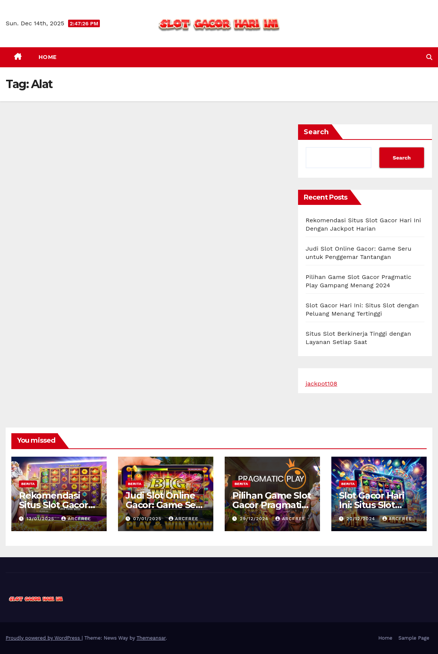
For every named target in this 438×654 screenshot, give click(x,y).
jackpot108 (321, 383)
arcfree (76, 518)
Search (316, 132)
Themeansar (151, 638)
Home (48, 57)
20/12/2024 (361, 518)
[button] (429, 57)
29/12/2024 (255, 518)
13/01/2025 (41, 518)
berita (28, 484)
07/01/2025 (148, 518)
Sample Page (413, 638)
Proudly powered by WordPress (44, 638)
